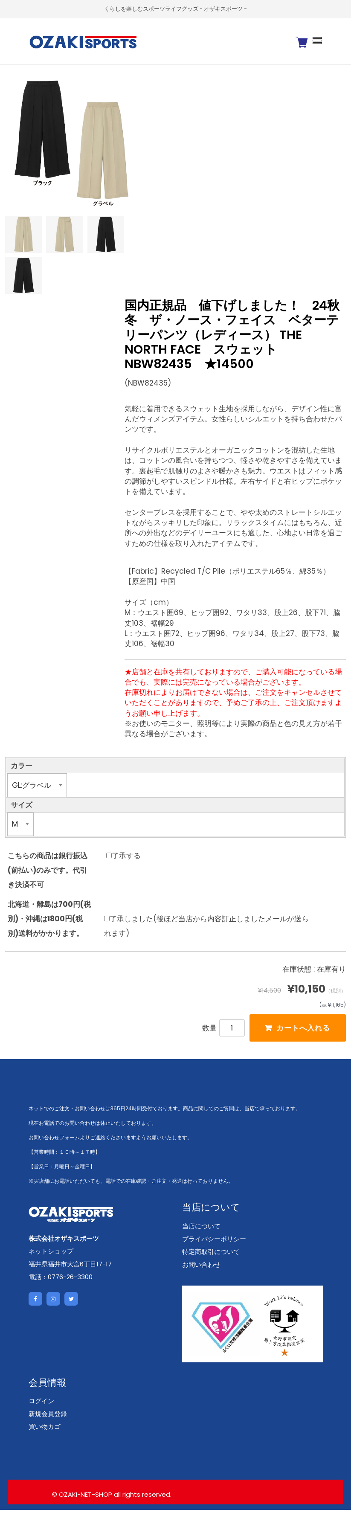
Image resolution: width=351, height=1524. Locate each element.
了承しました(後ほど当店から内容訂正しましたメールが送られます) (206, 937)
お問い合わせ (201, 1278)
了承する (123, 867)
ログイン (41, 1415)
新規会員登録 (48, 1428)
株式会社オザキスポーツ (64, 1252)
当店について (201, 1240)
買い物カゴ (45, 1441)
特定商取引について (211, 1265)
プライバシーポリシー (214, 1252)
